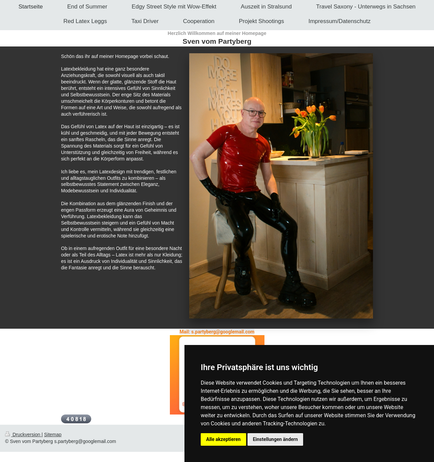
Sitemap (52, 434)
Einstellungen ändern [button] (275, 439)
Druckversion (23, 434)
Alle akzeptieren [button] (223, 439)
